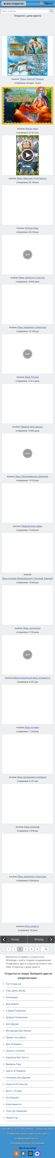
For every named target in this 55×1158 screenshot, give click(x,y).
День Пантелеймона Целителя (31, 476)
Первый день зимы (31, 526)
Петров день (32, 228)
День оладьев (31, 827)
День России (32, 377)
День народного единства (31, 327)
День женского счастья (32, 277)
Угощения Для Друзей (18, 1077)
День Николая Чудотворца (31, 178)
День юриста (31, 926)
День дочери (32, 727)
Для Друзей (12, 1024)
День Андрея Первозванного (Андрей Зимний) (27, 578)
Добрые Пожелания (17, 1017)
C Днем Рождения (16, 1010)
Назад (15, 939)
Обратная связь (45, 1128)
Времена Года (13, 1064)
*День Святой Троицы (32, 79)
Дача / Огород (14, 1091)
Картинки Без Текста (17, 1057)
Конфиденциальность (27, 1138)
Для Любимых (14, 1044)
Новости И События (17, 1084)
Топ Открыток (13, 984)
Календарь (12, 997)
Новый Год (12, 1117)
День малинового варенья (31, 777)
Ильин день (31, 128)
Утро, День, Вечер (15, 990)
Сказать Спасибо (15, 1050)
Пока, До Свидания (16, 1111)
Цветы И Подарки (15, 1070)
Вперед (39, 939)
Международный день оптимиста (31, 678)
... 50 (44, 949)
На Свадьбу (12, 1097)
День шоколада (31, 628)
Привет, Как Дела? (16, 1037)
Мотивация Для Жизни (18, 1030)
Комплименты (14, 1104)
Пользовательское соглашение (27, 1143)
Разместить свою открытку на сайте (27, 1133)
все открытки (13, 3)
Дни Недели (12, 1004)
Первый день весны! (32, 427)
